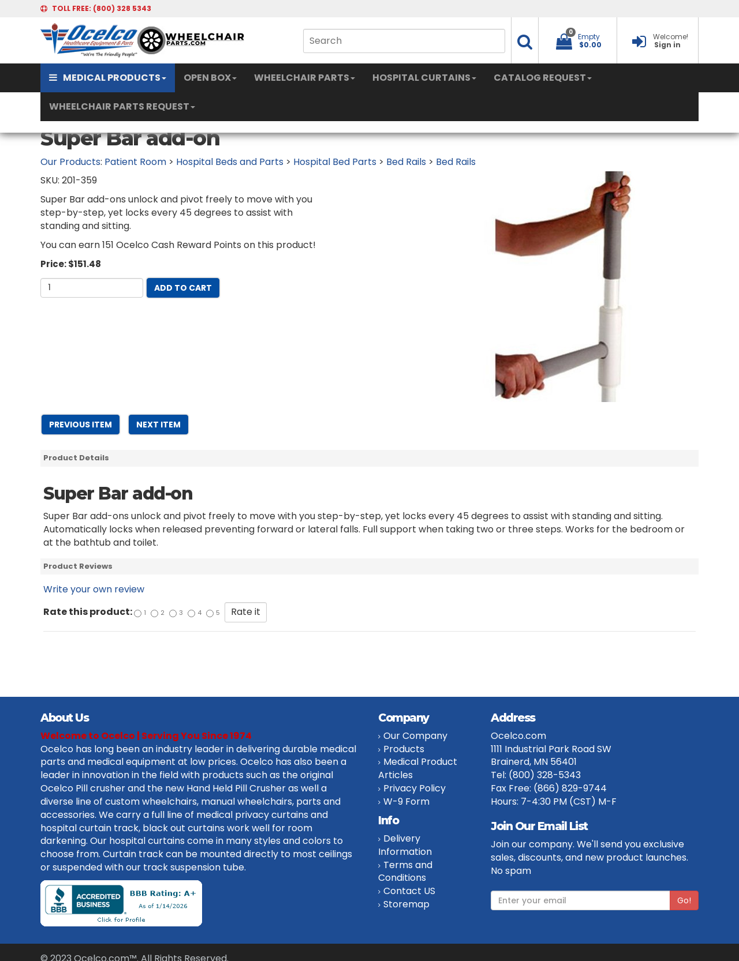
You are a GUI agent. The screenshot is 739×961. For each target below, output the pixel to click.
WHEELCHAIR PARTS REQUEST (122, 106)
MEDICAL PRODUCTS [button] (107, 77)
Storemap (406, 904)
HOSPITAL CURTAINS (424, 77)
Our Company (415, 735)
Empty (589, 37)
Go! (684, 900)
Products (403, 749)
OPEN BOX (210, 77)
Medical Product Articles (417, 768)
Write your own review (93, 589)
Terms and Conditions (405, 871)
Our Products (70, 161)
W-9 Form (406, 801)
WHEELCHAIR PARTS (304, 77)
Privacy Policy (414, 788)
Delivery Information (405, 845)
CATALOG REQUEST (543, 77)
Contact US (409, 891)
